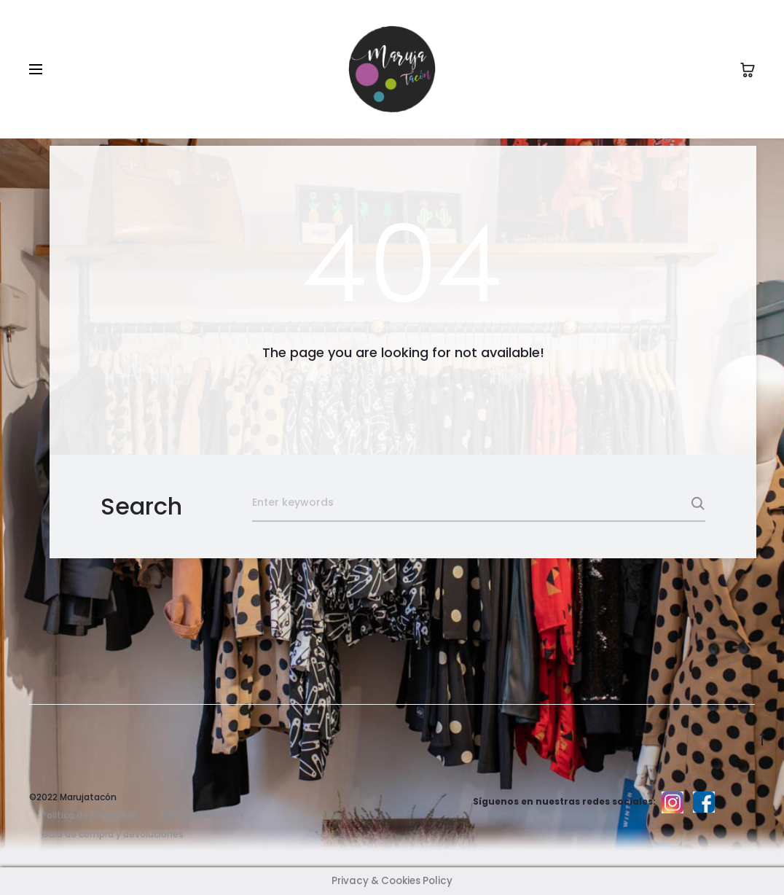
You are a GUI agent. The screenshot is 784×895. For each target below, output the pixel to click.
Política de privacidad (89, 815)
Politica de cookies (203, 815)
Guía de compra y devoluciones (113, 834)
